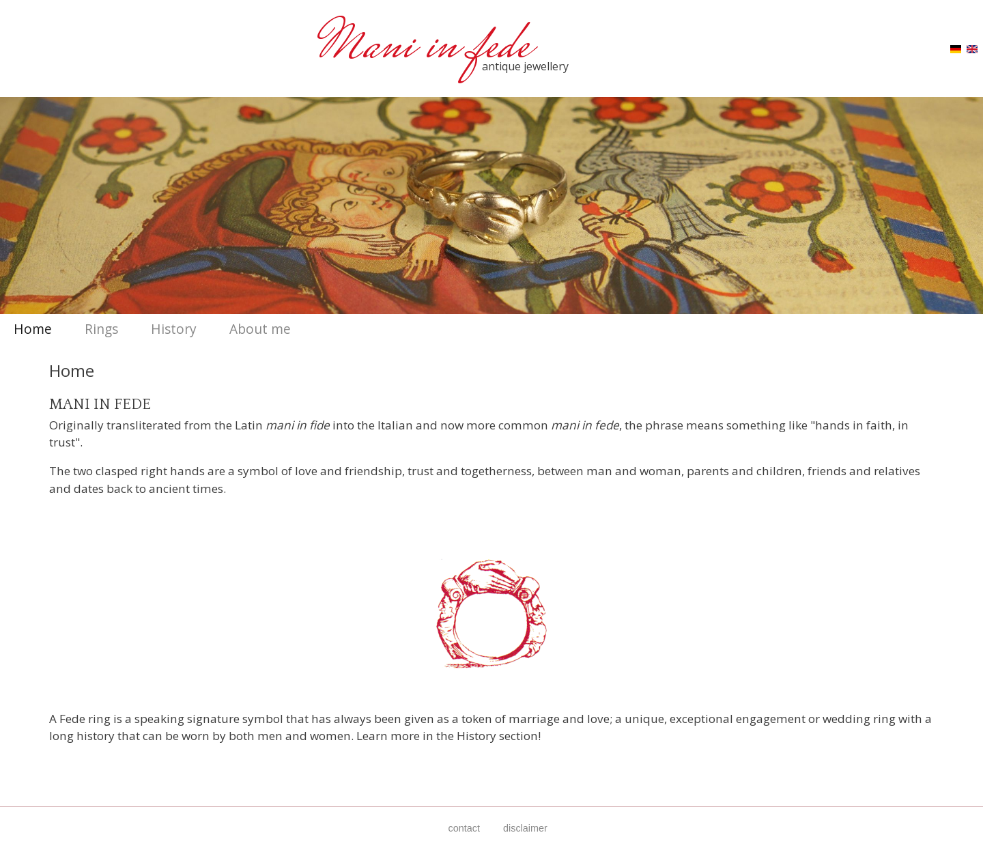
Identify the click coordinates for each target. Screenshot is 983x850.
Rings (101, 329)
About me (260, 329)
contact (464, 828)
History (174, 329)
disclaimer (525, 828)
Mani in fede (429, 48)
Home (33, 329)
